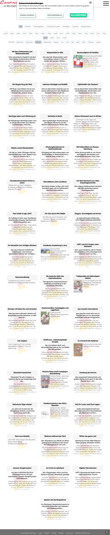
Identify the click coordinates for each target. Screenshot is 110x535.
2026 (5, 33)
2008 (52, 38)
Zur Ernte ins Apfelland (55, 468)
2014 (79, 33)
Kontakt (46, 533)
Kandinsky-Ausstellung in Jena (55, 245)
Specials (75, 26)
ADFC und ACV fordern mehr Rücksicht (88, 245)
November (29, 42)
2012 (92, 33)
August (56, 42)
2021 (36, 33)
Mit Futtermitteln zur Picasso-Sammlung (87, 148)
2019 (49, 33)
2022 (30, 33)
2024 (18, 33)
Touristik (27, 26)
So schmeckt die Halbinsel (88, 341)
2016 (67, 33)
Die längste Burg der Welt (22, 84)
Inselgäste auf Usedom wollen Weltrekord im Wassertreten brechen (21, 282)
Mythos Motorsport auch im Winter (87, 116)
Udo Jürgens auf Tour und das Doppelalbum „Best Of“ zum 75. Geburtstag (19, 346)
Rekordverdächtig (22, 277)
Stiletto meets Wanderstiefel (22, 148)
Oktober (38, 42)
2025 (12, 33)
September (47, 42)
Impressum (69, 533)
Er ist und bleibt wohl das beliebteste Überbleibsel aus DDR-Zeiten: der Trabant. (87, 285)
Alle (20, 26)
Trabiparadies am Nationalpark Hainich (88, 277)
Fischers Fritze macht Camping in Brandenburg (55, 373)
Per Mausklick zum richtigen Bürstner (22, 245)
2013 (86, 33)
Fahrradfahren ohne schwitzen (55, 182)
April (78, 42)
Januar (98, 42)
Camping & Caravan (53, 26)
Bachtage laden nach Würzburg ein (22, 116)
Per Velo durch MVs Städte (55, 214)
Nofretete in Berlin (55, 116)
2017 (61, 33)
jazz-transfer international (88, 309)
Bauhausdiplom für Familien (88, 53)
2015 (73, 33)
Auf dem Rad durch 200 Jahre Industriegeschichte (87, 182)
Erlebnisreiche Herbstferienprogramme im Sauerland (54, 316)
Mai (73, 42)
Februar (90, 42)
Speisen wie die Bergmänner (55, 500)
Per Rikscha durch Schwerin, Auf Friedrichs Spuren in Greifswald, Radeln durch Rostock (54, 219)
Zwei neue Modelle (22, 436)
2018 (55, 33)
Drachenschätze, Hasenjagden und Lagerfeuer (55, 309)
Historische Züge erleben (22, 404)
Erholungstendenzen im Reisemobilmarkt (55, 148)
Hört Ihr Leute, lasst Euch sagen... (87, 404)
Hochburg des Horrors (87, 373)
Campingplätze (39, 26)
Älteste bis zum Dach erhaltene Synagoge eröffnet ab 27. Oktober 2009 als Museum (20, 187)
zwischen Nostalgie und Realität (55, 84)
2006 (64, 38)
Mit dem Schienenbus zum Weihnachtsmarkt (22, 53)
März (84, 42)
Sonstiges (66, 26)
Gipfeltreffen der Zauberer (88, 84)
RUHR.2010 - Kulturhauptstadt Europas (55, 341)
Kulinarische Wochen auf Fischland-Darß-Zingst (87, 348)
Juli (62, 42)
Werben (61, 533)
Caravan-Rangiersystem (22, 468)
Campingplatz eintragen (28, 533)
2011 (98, 33)
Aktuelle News (86, 26)
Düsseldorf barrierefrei (22, 373)
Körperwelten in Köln (55, 53)
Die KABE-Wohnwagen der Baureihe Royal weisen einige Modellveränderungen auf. (21, 442)
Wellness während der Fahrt (55, 436)
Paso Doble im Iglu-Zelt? (22, 214)
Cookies (53, 533)
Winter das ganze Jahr (87, 436)
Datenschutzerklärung (82, 533)
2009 (45, 38)
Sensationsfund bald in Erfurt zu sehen (22, 182)
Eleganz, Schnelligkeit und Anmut (88, 214)
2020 (43, 33)
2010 (104, 33)
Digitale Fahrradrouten (87, 468)
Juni (67, 42)
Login (40, 533)
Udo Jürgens (22, 341)
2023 (24, 33)
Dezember (19, 42)
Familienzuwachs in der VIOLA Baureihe (55, 404)
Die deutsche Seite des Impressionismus (55, 277)
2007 (58, 38)
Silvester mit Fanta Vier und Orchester (22, 309)
